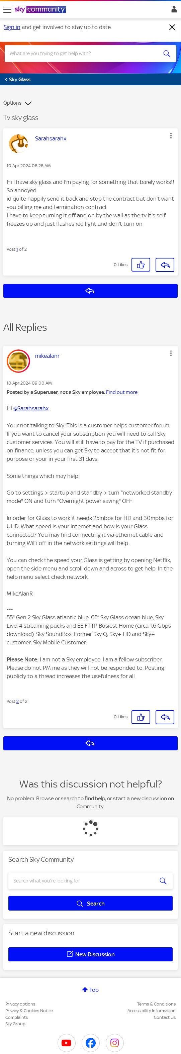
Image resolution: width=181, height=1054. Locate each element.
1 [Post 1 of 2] (17, 249)
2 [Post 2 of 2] (17, 701)
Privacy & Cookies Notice (29, 1010)
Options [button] (12, 103)
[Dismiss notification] (172, 27)
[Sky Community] (41, 10)
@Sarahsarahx (31, 408)
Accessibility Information (151, 1010)
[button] (171, 135)
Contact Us (165, 1017)
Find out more (122, 392)
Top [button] (94, 989)
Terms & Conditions (156, 1004)
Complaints (16, 1017)
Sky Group (15, 1023)
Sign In (173, 11)
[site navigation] (7, 9)
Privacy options (20, 1004)
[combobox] (82, 53)
